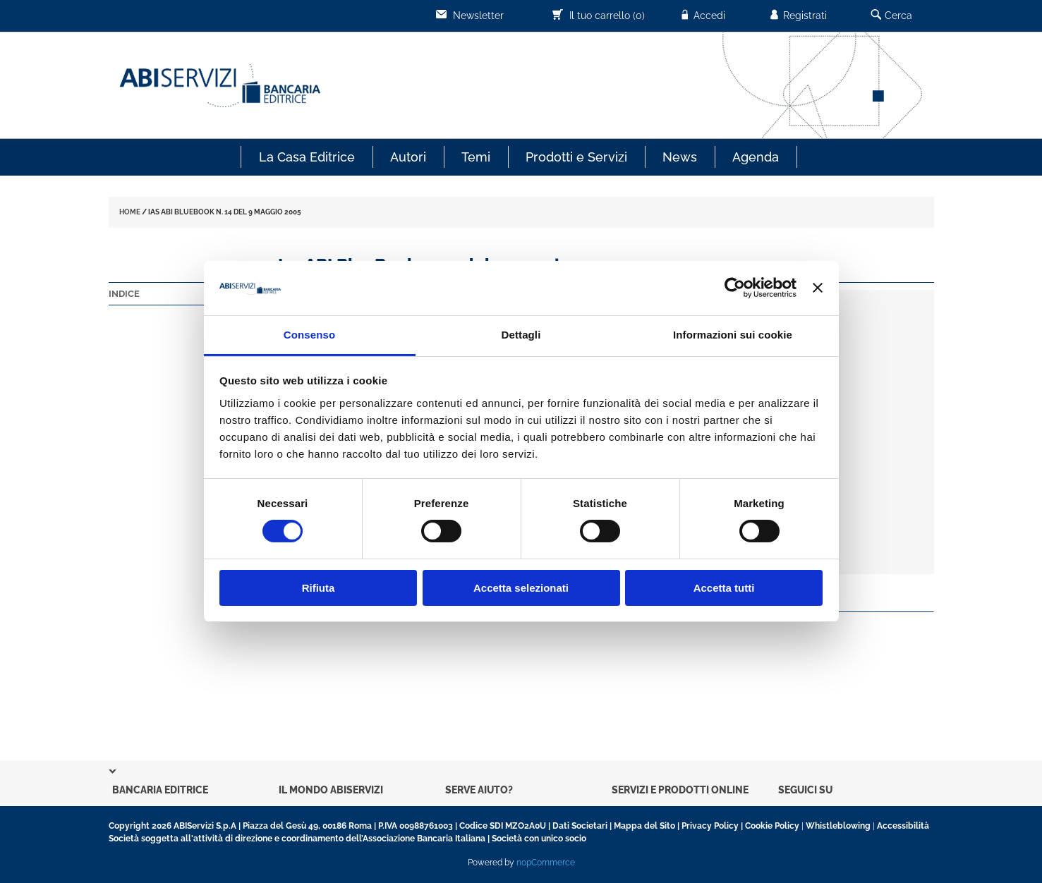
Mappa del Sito (644, 826)
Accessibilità (903, 826)
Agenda (755, 157)
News (679, 157)
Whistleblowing (838, 826)
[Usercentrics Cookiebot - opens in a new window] (734, 287)
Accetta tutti (724, 588)
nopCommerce (545, 862)
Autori (408, 157)
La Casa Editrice (307, 157)
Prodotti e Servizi (576, 157)
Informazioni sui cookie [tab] (732, 335)
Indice (124, 293)
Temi (475, 157)
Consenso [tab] (309, 335)
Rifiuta (318, 588)
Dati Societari (579, 826)
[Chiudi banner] (818, 288)
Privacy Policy (710, 826)
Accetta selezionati (521, 588)
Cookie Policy (772, 826)
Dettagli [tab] (521, 335)
